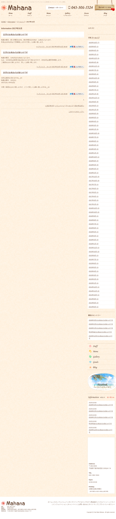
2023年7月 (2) (93, 70)
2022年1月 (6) (93, 94)
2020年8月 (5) (93, 113)
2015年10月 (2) (94, 251)
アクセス (81, 502)
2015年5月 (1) (93, 267)
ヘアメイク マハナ (44, 46)
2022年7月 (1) (93, 90)
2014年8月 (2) (93, 303)
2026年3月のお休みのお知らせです (101, 320)
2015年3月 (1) (93, 275)
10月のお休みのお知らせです (15, 73)
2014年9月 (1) (93, 299)
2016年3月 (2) (93, 240)
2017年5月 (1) (93, 192)
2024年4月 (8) (93, 62)
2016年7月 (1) (93, 224)
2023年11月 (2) (94, 66)
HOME (3, 22)
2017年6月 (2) (93, 188)
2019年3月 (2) (93, 149)
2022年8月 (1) (93, 86)
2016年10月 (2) (94, 212)
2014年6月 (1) (93, 307)
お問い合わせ (83, 504)
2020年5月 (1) (93, 117)
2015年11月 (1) (94, 247)
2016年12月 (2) (94, 208)
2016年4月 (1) (93, 236)
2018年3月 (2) (93, 169)
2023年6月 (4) (93, 74)
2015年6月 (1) (93, 263)
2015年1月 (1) (93, 283)
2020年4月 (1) (93, 121)
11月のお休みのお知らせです (15, 52)
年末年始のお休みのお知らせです (100, 332)
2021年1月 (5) (93, 110)
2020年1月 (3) (93, 129)
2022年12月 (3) (94, 78)
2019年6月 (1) (93, 141)
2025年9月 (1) (93, 46)
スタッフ (57, 502)
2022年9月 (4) (93, 82)
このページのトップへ (76, 112)
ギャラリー (72, 502)
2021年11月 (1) (94, 98)
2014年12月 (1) (94, 287)
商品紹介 (94, 502)
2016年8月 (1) (93, 220)
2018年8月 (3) (93, 161)
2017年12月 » (79, 106)
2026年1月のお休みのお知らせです (101, 328)
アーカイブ (95, 38)
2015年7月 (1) (93, 259)
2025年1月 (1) (93, 54)
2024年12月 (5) (94, 58)
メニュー (64, 502)
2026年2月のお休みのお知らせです (101, 324)
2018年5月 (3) (93, 165)
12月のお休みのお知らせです (15, 35)
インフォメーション (60, 504)
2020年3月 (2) (93, 125)
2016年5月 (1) (93, 232)
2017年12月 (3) (94, 177)
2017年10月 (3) (94, 181)
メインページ (59, 106)
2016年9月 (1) (93, 216)
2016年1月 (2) (93, 244)
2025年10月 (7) (94, 42)
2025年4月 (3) (93, 50)
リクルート (102, 502)
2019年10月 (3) (94, 133)
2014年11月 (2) (94, 291)
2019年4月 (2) (93, 145)
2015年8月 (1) (93, 255)
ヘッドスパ (111, 502)
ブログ (87, 502)
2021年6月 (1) (93, 106)
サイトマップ (93, 504)
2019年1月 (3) (93, 153)
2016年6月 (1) (93, 228)
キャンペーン (72, 504)
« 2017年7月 (49, 106)
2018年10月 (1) (94, 157)
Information (11, 22)
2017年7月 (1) (93, 184)
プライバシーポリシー (107, 504)
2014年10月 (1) (94, 295)
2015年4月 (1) (93, 271)
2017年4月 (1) (93, 196)
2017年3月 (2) (93, 200)
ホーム (50, 502)
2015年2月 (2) (93, 279)
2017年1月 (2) (93, 204)
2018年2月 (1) (93, 173)
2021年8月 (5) (93, 102)
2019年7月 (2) (93, 137)
